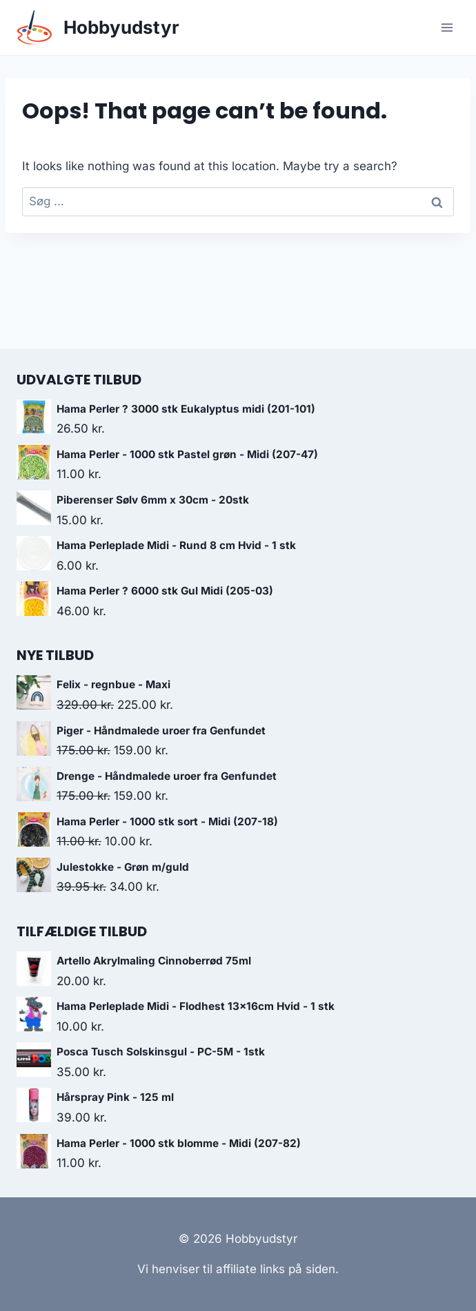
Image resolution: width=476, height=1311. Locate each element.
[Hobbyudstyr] (98, 27)
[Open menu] (446, 27)
